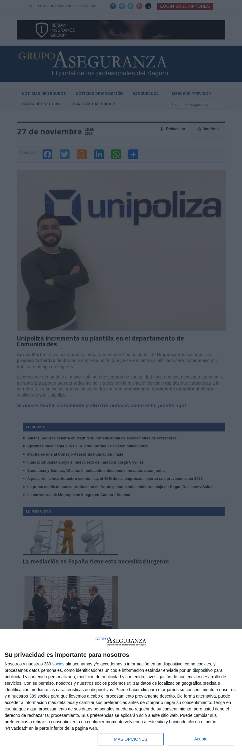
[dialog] (121, 691)
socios (58, 664)
